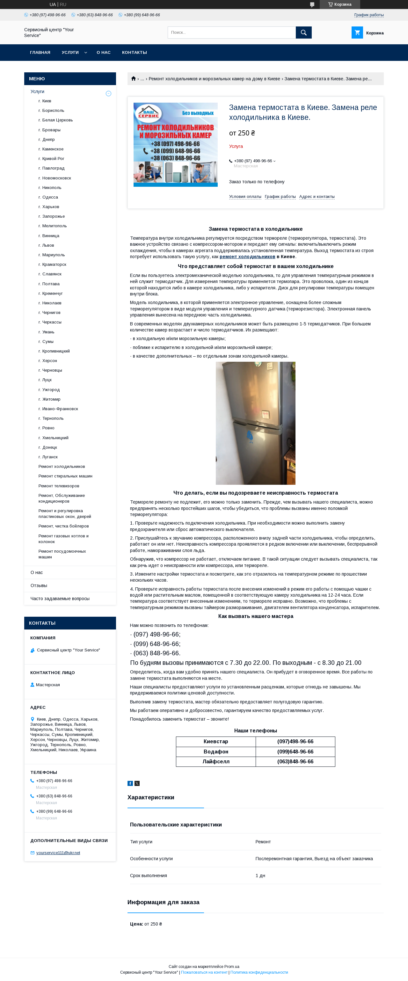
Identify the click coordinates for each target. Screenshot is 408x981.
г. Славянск (50, 274)
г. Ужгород (49, 389)
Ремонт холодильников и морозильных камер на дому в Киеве (214, 78)
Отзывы (39, 585)
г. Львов (46, 245)
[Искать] (304, 32)
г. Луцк (45, 379)
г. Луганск (48, 456)
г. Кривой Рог (51, 158)
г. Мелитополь (53, 225)
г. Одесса (48, 197)
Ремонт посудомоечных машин (62, 554)
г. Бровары (50, 129)
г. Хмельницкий (54, 437)
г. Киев (45, 100)
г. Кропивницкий (54, 351)
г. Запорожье (52, 216)
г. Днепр (47, 139)
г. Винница (49, 235)
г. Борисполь (51, 110)
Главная (40, 52)
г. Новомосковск (55, 178)
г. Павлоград (52, 168)
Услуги (70, 52)
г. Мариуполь (52, 254)
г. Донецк (48, 447)
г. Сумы (46, 341)
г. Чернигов (50, 312)
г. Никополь (50, 187)
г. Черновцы (50, 370)
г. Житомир (50, 399)
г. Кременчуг (51, 293)
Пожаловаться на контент (204, 972)
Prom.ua (231, 966)
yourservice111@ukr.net (58, 852)
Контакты (134, 52)
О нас (104, 52)
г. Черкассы (50, 322)
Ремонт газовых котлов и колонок (64, 539)
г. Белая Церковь (56, 120)
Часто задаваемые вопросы (60, 598)
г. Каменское (51, 149)
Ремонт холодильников (62, 466)
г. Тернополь (51, 418)
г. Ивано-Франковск (58, 408)
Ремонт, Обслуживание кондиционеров (62, 498)
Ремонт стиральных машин (65, 476)
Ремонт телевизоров (59, 485)
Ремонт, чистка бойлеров (64, 526)
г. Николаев (50, 303)
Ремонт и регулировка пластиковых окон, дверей (65, 513)
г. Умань (47, 332)
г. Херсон (48, 360)
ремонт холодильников (247, 256)
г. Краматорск (52, 264)
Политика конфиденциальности (259, 972)
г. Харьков (49, 206)
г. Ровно (47, 427)
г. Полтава (49, 283)
